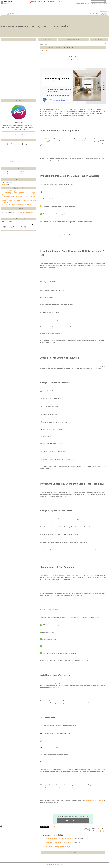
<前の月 (12, 161)
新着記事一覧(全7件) (73, 39)
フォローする (19, 134)
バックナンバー (18, 169)
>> (83, 3)
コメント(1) (88, 838)
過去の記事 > (99, 39)
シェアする (53, 826)
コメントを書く (101, 831)
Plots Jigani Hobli (49, 138)
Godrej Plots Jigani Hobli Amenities (61, 575)
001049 (103, 11)
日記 (7, 14)
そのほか (5, 3)
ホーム (3, 14)
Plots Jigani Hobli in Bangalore (94, 800)
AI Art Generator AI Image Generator (23, 212)
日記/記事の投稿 (19, 188)
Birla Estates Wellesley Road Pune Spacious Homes (17, 191)
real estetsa (5, 184)
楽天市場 (105, 3)
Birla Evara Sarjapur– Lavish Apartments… (58, 842)
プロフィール (14, 14)
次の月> (25, 161)
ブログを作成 (97, 3)
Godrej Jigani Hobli (63, 366)
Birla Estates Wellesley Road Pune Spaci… (59, 838)
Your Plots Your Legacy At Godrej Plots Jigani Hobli (16, 204)
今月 (19, 161)
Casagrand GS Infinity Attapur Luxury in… (58, 847)
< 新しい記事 (47, 39)
